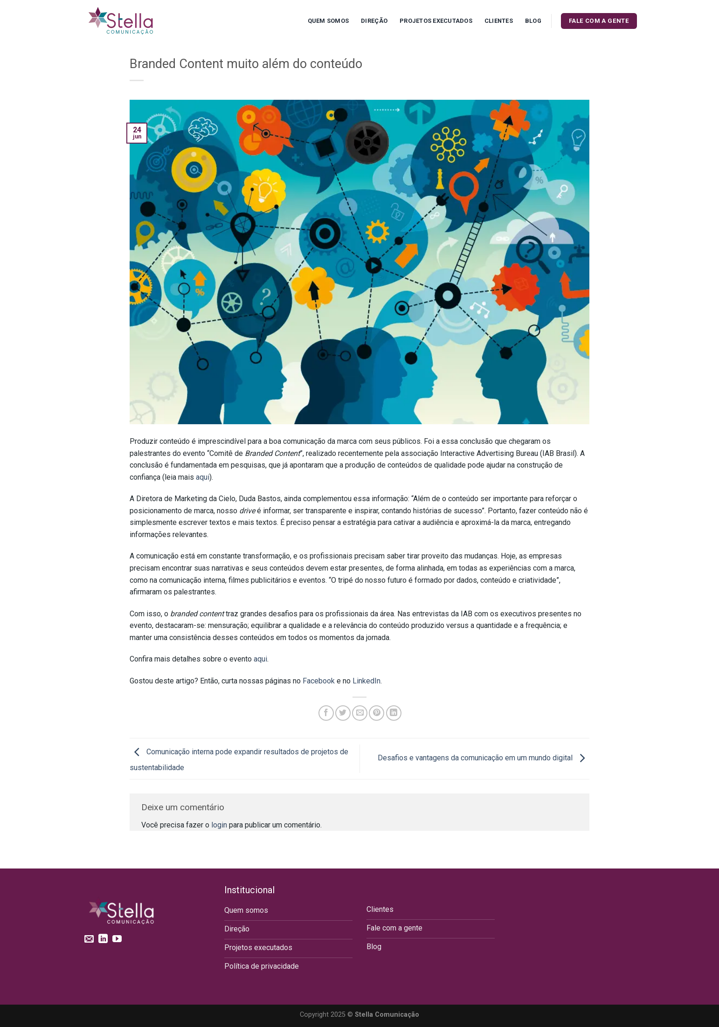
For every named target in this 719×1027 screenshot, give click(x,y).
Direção (374, 20)
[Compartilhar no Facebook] (326, 713)
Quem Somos (328, 20)
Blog (533, 20)
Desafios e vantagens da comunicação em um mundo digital (483, 758)
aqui (202, 477)
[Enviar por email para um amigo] (359, 713)
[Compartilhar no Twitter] (343, 713)
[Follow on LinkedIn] (103, 939)
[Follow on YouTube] (117, 939)
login (219, 824)
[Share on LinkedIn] (393, 713)
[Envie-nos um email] (89, 939)
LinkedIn (366, 680)
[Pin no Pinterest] (376, 713)
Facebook (319, 680)
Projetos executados (436, 20)
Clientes (498, 20)
